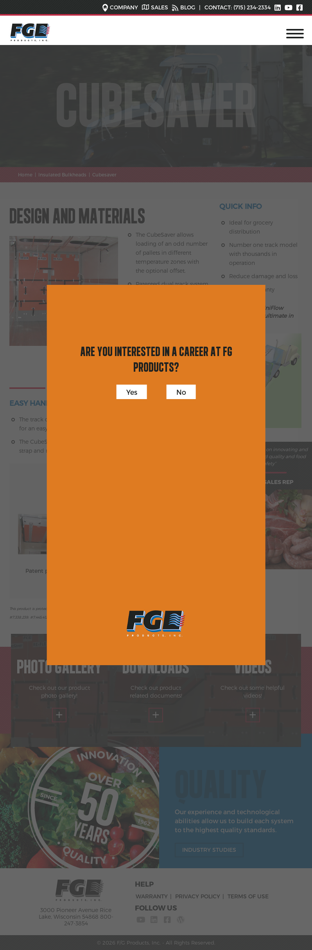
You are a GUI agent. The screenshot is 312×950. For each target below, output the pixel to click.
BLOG (187, 7)
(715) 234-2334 (251, 7)
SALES (159, 7)
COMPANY (124, 7)
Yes (131, 392)
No (181, 392)
